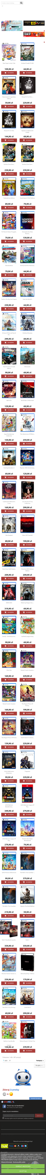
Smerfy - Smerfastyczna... (9, 636)
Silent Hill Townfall (27, 535)
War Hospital (9, 535)
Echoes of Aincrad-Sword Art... (9, 333)
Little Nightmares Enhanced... (9, 772)
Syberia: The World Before (27, 906)
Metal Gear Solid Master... (9, 569)
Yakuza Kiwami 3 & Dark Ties (27, 1041)
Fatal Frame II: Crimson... (27, 737)
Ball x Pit (9, 400)
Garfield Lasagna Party (27, 636)
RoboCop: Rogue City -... (27, 602)
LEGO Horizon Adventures (9, 872)
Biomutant (27, 366)
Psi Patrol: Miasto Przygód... (9, 232)
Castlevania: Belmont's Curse (9, 502)
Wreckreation (9, 265)
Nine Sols (9, 670)
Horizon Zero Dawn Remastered (27, 839)
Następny (40, 1061)
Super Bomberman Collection (9, 435)
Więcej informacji (6, 1162)
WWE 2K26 (9, 602)
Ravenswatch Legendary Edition (9, 97)
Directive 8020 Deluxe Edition (27, 569)
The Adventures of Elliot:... (27, 434)
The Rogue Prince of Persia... (27, 704)
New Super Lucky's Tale (9, 63)
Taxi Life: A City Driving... (9, 1007)
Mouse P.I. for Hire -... (27, 97)
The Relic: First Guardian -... (27, 872)
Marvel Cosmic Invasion (9, 704)
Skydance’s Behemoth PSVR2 (27, 131)
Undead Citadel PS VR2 (27, 63)
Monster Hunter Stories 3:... (9, 973)
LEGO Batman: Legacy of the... (27, 805)
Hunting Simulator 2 (9, 468)
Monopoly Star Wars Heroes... (27, 232)
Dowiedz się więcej (35, 1098)
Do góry (39, 1065)
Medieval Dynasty (27, 333)
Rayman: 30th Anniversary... (27, 468)
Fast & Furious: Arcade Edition (9, 367)
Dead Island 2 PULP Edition (27, 198)
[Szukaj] (12, 3)
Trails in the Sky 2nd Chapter (9, 299)
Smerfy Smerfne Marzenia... (27, 265)
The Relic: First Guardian (9, 906)
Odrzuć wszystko (23, 1166)
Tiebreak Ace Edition (9, 198)
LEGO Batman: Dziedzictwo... (9, 805)
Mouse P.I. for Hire (9, 130)
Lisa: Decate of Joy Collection (27, 502)
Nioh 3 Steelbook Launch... (9, 940)
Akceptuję (23, 1171)
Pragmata (27, 771)
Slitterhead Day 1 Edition (27, 973)
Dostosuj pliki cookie (19, 1162)
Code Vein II (27, 1007)
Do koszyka (9, 73)
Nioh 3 (27, 940)
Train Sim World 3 (27, 299)
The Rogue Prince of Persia (9, 737)
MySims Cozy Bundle (9, 1041)
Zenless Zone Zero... (9, 164)
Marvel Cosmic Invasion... (27, 670)
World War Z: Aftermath (27, 400)
